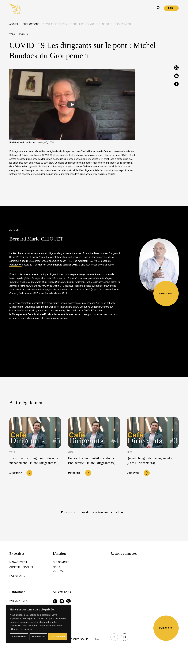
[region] (38, 624)
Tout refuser (38, 636)
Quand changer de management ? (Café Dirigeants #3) (150, 460)
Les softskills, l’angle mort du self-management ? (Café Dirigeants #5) (34, 460)
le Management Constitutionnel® (27, 314)
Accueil (14, 24)
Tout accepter (57, 636)
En (114, 637)
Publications (31, 24)
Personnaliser (19, 636)
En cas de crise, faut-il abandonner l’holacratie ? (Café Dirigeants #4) (92, 460)
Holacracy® (15, 264)
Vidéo (12, 34)
